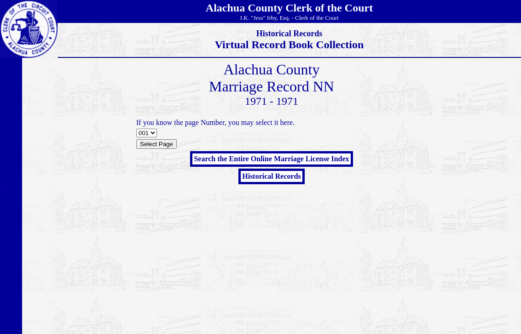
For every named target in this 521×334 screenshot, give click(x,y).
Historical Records (271, 176)
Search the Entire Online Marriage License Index (271, 159)
